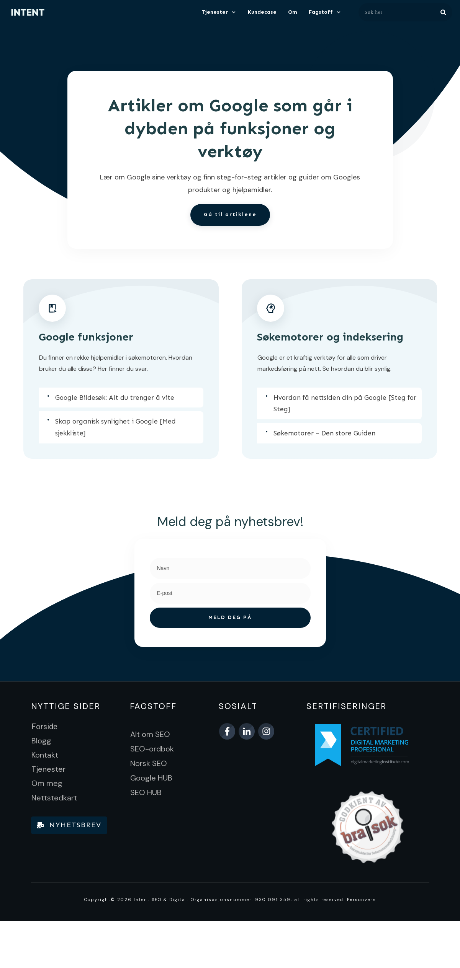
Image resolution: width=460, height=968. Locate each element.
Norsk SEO (148, 763)
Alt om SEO (150, 734)
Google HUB (151, 778)
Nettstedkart (54, 798)
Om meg (46, 783)
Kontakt (44, 755)
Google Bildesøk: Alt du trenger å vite (114, 397)
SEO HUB (146, 792)
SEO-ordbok (152, 749)
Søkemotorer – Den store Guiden (324, 433)
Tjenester (48, 769)
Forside (44, 726)
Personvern (361, 899)
